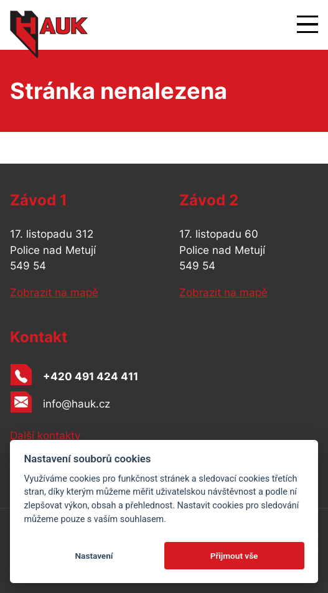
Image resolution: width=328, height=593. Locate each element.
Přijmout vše (234, 556)
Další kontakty (45, 435)
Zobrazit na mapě (54, 292)
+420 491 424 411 (90, 376)
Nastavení (94, 556)
